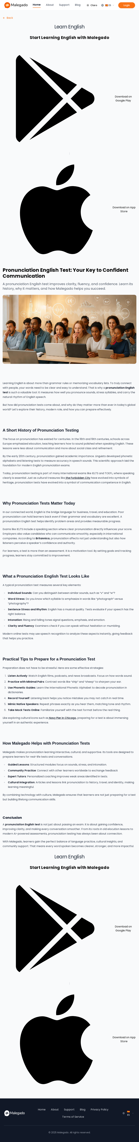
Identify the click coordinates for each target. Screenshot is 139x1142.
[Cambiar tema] (92, 5)
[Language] (108, 5)
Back (8, 18)
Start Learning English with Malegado (69, 37)
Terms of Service (73, 1117)
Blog (77, 5)
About (50, 5)
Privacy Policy (99, 1109)
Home (37, 5)
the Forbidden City (78, 478)
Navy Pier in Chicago (62, 718)
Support (64, 5)
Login (127, 5)
